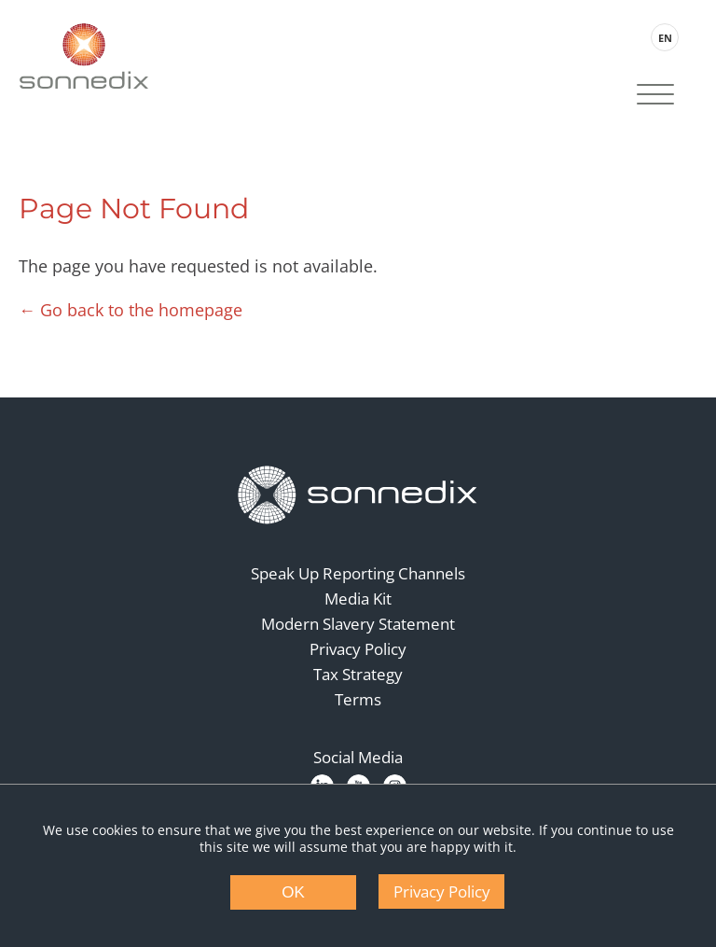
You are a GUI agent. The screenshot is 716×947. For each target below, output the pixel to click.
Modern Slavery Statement (358, 624)
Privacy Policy (358, 649)
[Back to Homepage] (358, 495)
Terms (358, 699)
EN (665, 38)
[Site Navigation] (655, 96)
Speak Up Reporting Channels (358, 573)
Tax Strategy (358, 674)
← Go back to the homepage (130, 310)
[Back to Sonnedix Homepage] (84, 56)
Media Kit (358, 598)
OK (293, 892)
